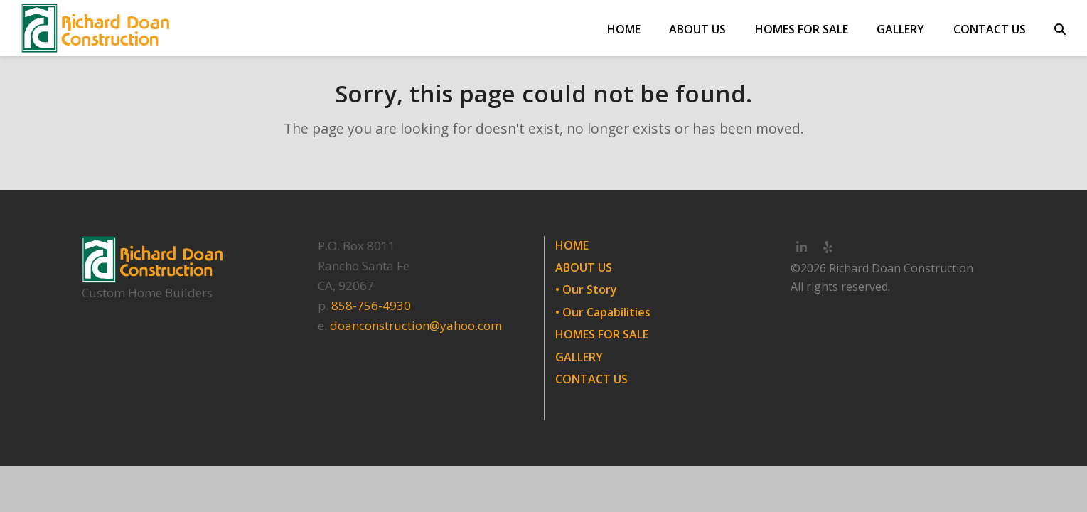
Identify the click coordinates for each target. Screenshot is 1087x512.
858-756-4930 (371, 305)
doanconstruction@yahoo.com (416, 325)
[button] (1060, 28)
